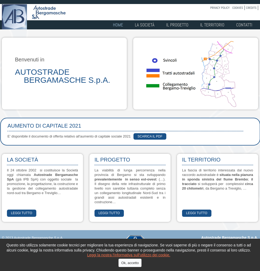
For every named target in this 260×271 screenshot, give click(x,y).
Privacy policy (220, 8)
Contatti (244, 25)
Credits (251, 8)
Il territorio (212, 25)
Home (118, 25)
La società (144, 25)
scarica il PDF (149, 136)
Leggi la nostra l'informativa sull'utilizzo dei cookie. (128, 255)
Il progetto (177, 25)
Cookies (237, 8)
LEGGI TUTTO (21, 213)
